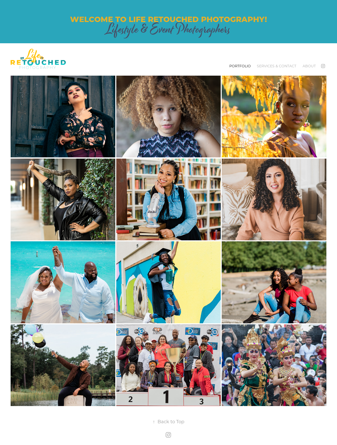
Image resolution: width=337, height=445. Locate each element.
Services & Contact (276, 65)
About (309, 65)
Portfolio (240, 65)
